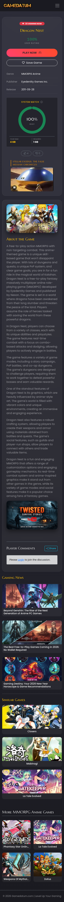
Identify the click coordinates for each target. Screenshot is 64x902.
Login (21, 559)
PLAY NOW (32, 53)
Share (51, 548)
